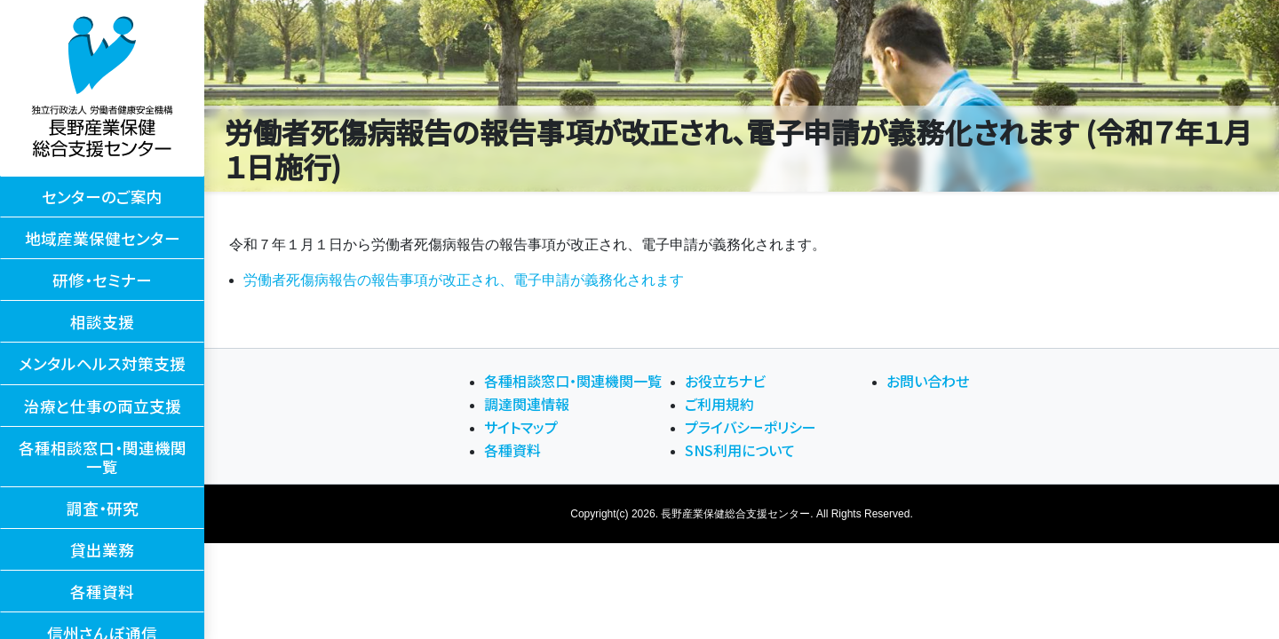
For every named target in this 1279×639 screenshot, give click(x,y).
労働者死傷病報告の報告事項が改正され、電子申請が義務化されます (463, 280)
